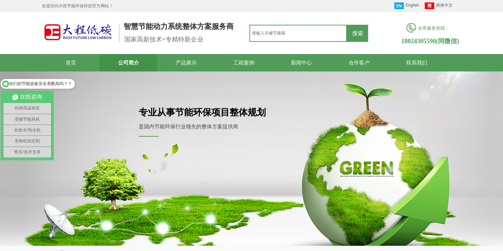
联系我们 (416, 63)
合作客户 (359, 63)
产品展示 (186, 63)
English (406, 5)
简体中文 (439, 5)
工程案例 (243, 63)
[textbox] (298, 33)
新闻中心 (301, 63)
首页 (71, 63)
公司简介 (128, 63)
